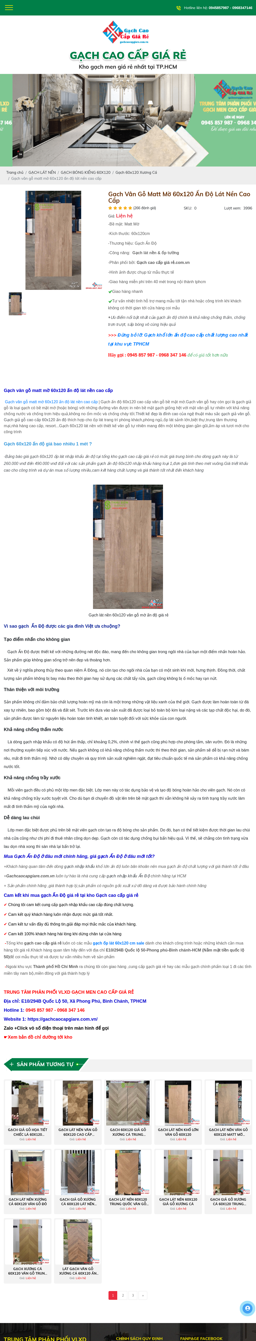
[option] (53, 240)
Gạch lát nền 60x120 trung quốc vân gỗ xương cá (128, 1201)
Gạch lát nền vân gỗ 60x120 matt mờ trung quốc (228, 1132)
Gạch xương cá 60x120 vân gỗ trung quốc (27, 1271)
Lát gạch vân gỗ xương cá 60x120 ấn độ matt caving (77, 1271)
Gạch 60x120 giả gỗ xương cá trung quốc (128, 1132)
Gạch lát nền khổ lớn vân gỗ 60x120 (178, 1132)
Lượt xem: (232, 208)
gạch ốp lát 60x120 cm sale (118, 943)
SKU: (188, 208)
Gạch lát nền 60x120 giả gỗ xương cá (178, 1201)
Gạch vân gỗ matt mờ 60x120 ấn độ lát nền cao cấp (51, 402)
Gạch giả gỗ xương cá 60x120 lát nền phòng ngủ (78, 1201)
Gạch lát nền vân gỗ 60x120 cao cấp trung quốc (77, 1132)
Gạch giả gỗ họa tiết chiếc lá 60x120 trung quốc (27, 1132)
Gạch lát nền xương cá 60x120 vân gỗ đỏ (28, 1201)
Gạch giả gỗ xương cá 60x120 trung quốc (228, 1201)
